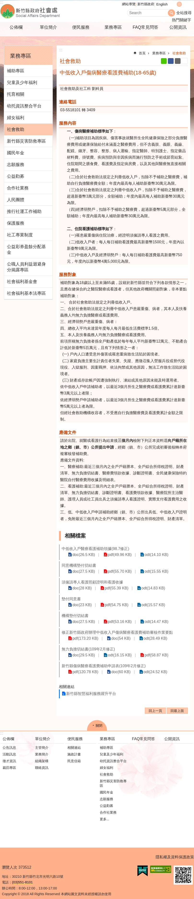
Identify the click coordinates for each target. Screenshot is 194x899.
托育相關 (15, 94)
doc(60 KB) (115, 667)
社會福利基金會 (22, 281)
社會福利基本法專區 (26, 293)
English (162, 4)
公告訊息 (9, 742)
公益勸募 (15, 176)
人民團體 (15, 199)
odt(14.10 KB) (147, 555)
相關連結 (66, 682)
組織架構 (41, 756)
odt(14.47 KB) (147, 617)
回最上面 (177, 706)
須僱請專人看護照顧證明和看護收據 (92, 582)
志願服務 (15, 164)
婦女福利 (15, 117)
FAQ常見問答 (145, 27)
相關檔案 (75, 536)
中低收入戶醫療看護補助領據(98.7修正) (95, 549)
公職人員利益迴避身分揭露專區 (26, 267)
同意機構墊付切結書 (79, 565)
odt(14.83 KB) (144, 588)
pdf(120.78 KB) (84, 667)
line (164, 61)
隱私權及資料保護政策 (175, 852)
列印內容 (185, 61)
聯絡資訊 (41, 763)
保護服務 (15, 223)
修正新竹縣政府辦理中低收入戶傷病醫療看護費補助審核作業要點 (117, 627)
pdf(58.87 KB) (147, 650)
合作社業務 (18, 188)
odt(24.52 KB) (147, 667)
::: (3, 44)
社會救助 (15, 129)
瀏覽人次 (9, 862)
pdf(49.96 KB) (114, 555)
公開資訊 (178, 27)
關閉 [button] (99, 720)
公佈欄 (16, 27)
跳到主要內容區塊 (2, 2)
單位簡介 (48, 27)
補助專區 (15, 70)
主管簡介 (41, 742)
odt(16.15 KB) (114, 650)
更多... (104, 814)
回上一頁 (155, 706)
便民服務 (80, 27)
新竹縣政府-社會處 (54, 11)
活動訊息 (9, 749)
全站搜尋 (184, 13)
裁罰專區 (9, 763)
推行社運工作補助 (24, 211)
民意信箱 (74, 756)
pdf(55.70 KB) (114, 571)
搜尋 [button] (171, 13)
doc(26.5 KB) (82, 555)
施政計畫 (74, 749)
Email (178, 61)
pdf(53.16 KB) (114, 617)
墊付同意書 (71, 600)
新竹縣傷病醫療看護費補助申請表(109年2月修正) (104, 661)
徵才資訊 (9, 756)
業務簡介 (41, 749)
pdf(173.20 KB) (84, 633)
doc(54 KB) (115, 633)
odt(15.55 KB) (147, 571)
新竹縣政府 (145, 4)
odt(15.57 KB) (164, 600)
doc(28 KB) (80, 588)
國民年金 (15, 152)
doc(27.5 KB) (82, 571)
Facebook (171, 61)
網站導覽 (128, 4)
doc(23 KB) (99, 600)
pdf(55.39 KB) (111, 588)
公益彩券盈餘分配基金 (26, 249)
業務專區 (113, 27)
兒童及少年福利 (22, 82)
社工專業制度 (20, 235)
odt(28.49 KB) (147, 633)
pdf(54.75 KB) (130, 600)
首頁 (142, 53)
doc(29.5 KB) (82, 650)
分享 (189, 4)
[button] (142, 865)
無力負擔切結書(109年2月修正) (88, 644)
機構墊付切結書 (75, 611)
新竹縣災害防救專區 (26, 141)
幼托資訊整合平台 (24, 106)
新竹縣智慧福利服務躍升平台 (91, 689)
